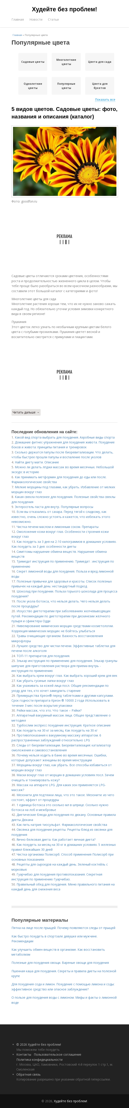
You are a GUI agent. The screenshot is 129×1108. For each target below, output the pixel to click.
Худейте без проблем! (64, 9)
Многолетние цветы (66, 62)
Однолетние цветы (33, 86)
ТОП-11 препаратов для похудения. (43, 656)
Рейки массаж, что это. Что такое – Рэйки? (49, 710)
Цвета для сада (99, 62)
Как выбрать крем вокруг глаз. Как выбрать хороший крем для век (67, 675)
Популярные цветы (66, 86)
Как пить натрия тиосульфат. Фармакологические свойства (62, 825)
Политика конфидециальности (39, 1059)
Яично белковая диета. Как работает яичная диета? (56, 839)
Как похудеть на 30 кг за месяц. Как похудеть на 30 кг (57, 730)
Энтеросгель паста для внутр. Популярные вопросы (54, 507)
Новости (35, 19)
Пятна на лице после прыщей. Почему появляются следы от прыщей (63, 928)
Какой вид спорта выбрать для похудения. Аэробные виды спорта (65, 437)
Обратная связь (28, 1074)
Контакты (23, 1054)
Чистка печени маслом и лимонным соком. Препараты (58, 527)
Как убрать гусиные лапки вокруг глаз (45, 681)
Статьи (53, 19)
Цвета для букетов (100, 86)
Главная (17, 19)
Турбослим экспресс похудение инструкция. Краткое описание (64, 725)
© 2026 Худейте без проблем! (38, 1044)
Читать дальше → (26, 412)
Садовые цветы (32, 62)
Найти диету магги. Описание (37, 462)
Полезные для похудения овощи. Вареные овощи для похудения (60, 962)
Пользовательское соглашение (57, 1054)
